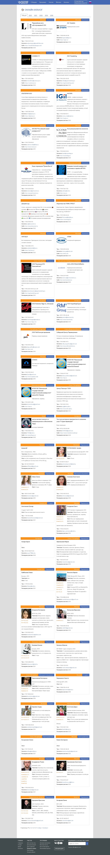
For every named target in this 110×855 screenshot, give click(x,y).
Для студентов (30, 846)
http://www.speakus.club (31, 376)
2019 (46, 15)
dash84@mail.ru (66, 729)
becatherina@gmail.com (33, 696)
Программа (42, 2)
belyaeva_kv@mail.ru (32, 664)
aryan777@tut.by (31, 553)
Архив (19, 846)
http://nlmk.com (64, 253)
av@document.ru (31, 224)
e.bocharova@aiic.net (67, 820)
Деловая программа (45, 843)
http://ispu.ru (63, 378)
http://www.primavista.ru (31, 193)
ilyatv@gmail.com (31, 374)
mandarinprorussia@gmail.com (70, 599)
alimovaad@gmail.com (68, 496)
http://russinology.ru (65, 155)
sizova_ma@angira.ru (67, 116)
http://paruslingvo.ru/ (30, 435)
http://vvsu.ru (63, 193)
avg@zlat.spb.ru (66, 406)
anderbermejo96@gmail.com (34, 727)
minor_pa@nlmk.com (67, 251)
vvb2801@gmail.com (67, 628)
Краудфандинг (59, 848)
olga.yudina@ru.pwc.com (33, 347)
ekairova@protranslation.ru (69, 278)
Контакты (66, 2)
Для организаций (31, 844)
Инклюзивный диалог (45, 848)
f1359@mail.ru (30, 433)
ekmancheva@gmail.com (33, 404)
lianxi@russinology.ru (67, 153)
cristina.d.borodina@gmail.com (35, 820)
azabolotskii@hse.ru (32, 248)
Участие (51, 2)
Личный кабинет (31, 852)
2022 (30, 15)
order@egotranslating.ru (68, 80)
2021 (35, 15)
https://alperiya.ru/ (30, 116)
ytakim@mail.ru (66, 191)
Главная (20, 840)
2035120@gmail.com (67, 430)
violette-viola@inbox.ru (33, 144)
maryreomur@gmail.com (68, 562)
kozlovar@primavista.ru (33, 191)
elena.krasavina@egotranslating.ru (36, 291)
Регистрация (30, 850)
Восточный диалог (44, 846)
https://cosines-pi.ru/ (30, 83)
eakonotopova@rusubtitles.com (35, 43)
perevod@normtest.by (67, 317)
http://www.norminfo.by (66, 319)
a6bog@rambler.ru (31, 751)
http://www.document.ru (31, 226)
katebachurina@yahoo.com (34, 634)
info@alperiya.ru (31, 113)
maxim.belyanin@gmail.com (69, 667)
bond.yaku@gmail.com (32, 789)
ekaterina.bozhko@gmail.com (69, 751)
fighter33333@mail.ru (67, 689)
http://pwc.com (29, 349)
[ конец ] (45, 828)
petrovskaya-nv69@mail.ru (69, 464)
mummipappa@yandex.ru (33, 319)
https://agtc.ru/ (64, 40)
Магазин (58, 2)
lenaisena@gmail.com (32, 496)
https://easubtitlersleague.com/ (33, 45)
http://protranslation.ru (66, 280)
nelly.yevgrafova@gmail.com (69, 344)
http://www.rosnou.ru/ (30, 147)
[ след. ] (39, 828)
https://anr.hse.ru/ (29, 250)
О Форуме (34, 2)
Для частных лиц (31, 843)
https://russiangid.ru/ (65, 219)
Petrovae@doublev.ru (67, 217)
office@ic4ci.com (77, 847)
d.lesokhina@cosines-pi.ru (33, 80)
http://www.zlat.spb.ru (66, 408)
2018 (51, 15)
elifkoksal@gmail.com (32, 466)
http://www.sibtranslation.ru (67, 346)
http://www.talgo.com (30, 322)
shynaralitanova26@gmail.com (35, 518)
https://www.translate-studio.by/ (68, 433)
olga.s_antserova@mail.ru (68, 531)
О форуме (20, 843)
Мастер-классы (44, 844)
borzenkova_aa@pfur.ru (68, 782)
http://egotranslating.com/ (67, 83)
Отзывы (20, 844)
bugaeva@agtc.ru (66, 37)
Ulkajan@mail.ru (31, 586)
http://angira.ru (64, 118)
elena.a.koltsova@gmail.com (69, 375)
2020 (41, 15)
